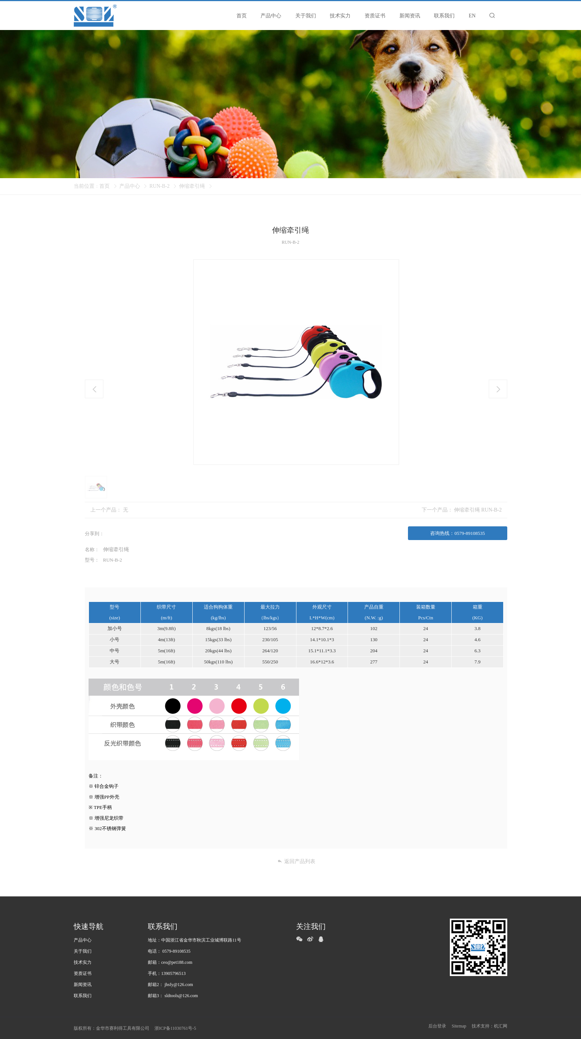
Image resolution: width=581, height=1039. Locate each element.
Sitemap (459, 1027)
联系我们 (83, 995)
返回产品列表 (296, 860)
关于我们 (83, 950)
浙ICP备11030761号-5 (175, 1027)
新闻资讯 (83, 984)
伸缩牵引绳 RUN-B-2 (478, 510)
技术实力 (83, 962)
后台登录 (437, 1027)
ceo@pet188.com (176, 962)
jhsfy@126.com (179, 984)
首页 (104, 186)
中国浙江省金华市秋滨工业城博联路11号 (201, 939)
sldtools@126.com (181, 995)
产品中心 (129, 186)
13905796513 (173, 973)
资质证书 (83, 973)
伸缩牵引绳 (192, 186)
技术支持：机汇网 (489, 1027)
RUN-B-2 (159, 186)
